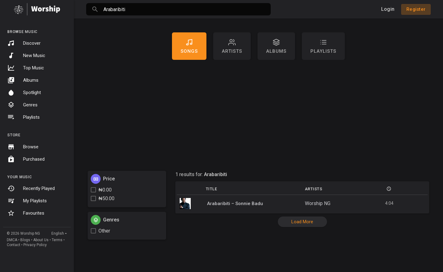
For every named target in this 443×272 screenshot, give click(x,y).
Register (415, 9)
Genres (22, 105)
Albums (22, 80)
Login (387, 9)
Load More (302, 222)
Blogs (25, 240)
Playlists (23, 117)
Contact (13, 245)
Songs (189, 46)
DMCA (12, 240)
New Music (26, 55)
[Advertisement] (258, 115)
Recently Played (31, 188)
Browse (22, 146)
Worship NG (317, 203)
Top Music (25, 68)
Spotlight (24, 92)
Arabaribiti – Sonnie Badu (235, 203)
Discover (24, 43)
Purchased (26, 159)
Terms (57, 240)
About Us (41, 240)
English (57, 233)
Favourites (25, 213)
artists (232, 46)
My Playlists (27, 200)
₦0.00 (105, 190)
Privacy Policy (35, 245)
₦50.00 (106, 198)
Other (104, 231)
